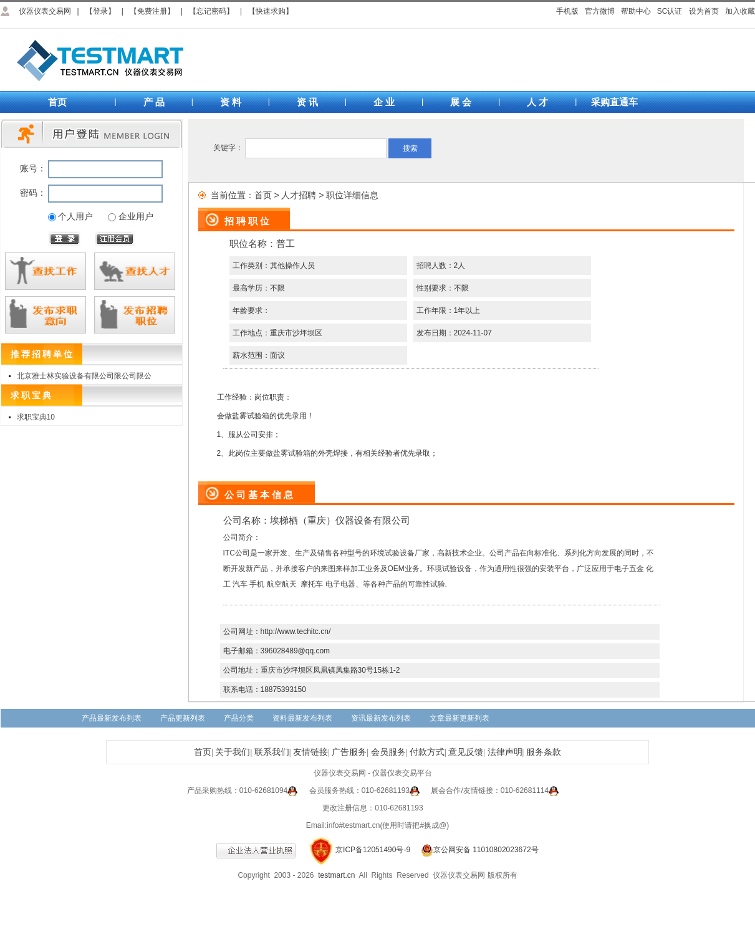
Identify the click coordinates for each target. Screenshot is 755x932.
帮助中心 (636, 11)
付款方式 (427, 752)
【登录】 (100, 11)
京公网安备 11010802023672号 (475, 849)
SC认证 (670, 11)
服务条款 (543, 752)
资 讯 (307, 102)
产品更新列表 (182, 718)
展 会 (460, 102)
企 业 (384, 102)
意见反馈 (465, 752)
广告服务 (349, 752)
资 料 (230, 102)
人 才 (537, 102)
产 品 (154, 102)
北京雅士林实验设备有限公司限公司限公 (84, 376)
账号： (33, 168)
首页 (57, 102)
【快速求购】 (270, 11)
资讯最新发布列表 (381, 718)
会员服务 (388, 752)
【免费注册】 (152, 11)
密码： (33, 193)
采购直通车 (614, 102)
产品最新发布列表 (112, 718)
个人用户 (75, 216)
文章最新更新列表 (459, 718)
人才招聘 (298, 195)
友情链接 (310, 752)
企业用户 (135, 216)
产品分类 (239, 718)
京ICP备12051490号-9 (372, 849)
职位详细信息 (352, 195)
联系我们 (271, 752)
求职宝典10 (36, 417)
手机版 (567, 11)
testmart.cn (336, 875)
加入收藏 (740, 11)
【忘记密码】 (211, 11)
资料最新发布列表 (302, 718)
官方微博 (600, 11)
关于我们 (232, 752)
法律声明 (505, 752)
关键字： (228, 147)
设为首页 (704, 11)
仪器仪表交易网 (45, 11)
